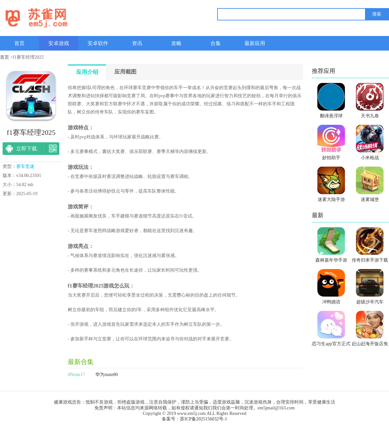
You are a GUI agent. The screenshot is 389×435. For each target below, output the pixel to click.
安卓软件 (98, 43)
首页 (19, 43)
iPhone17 (76, 374)
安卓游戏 (58, 43)
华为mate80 (106, 374)
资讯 (137, 43)
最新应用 (254, 43)
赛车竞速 (25, 166)
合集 (215, 43)
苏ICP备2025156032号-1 (203, 419)
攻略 (176, 43)
